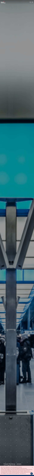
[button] (13, 473)
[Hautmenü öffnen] (32, 2)
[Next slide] (32, 237)
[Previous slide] (1, 237)
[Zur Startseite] (3, 2)
